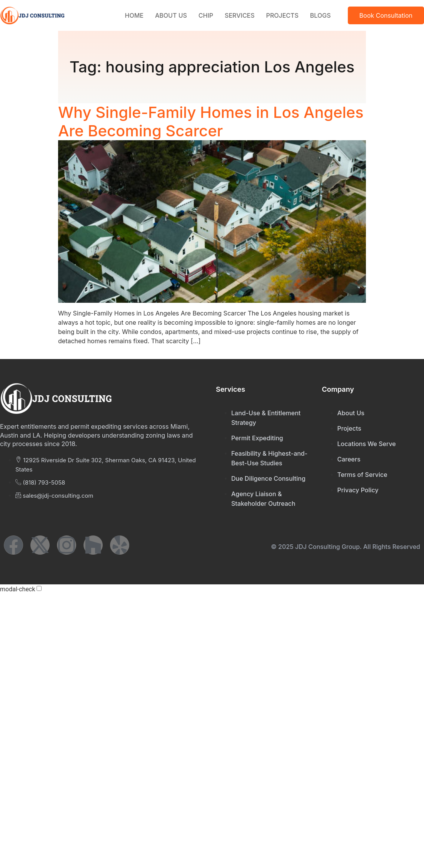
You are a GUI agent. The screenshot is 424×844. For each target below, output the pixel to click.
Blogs (320, 15)
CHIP (206, 15)
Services (240, 15)
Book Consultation (385, 15)
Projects (282, 15)
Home (134, 15)
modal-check (17, 589)
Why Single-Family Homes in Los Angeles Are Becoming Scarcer (211, 121)
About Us (171, 15)
